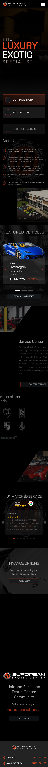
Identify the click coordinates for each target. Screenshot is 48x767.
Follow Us (24, 719)
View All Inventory (24, 296)
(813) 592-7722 (39, 757)
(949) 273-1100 (39, 763)
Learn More (24, 583)
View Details (33, 279)
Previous (5, 268)
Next (43, 268)
